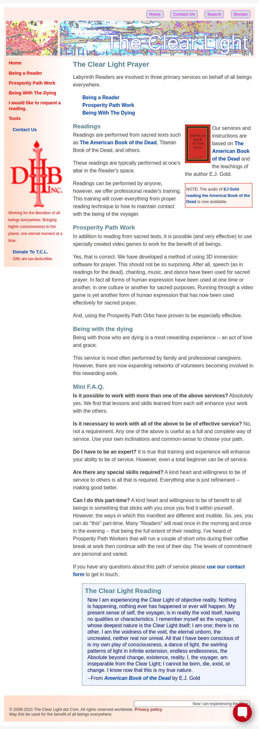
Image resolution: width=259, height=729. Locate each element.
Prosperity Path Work (32, 83)
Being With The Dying (32, 92)
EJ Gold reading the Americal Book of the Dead (218, 195)
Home (155, 14)
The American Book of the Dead (230, 151)
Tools (14, 118)
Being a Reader (25, 73)
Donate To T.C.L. (30, 251)
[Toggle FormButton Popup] (242, 712)
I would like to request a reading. (35, 105)
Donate (241, 14)
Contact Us (184, 14)
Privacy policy (148, 709)
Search (214, 14)
